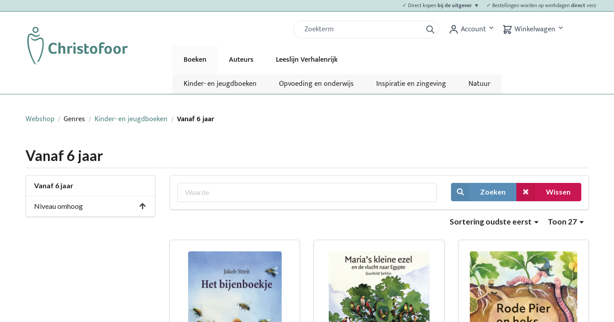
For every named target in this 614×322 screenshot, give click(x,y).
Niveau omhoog (90, 206)
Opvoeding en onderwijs (316, 84)
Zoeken (478, 192)
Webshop (40, 119)
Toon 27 (566, 221)
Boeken (195, 60)
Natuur (479, 84)
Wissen (543, 192)
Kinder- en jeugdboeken (220, 84)
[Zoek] (361, 29)
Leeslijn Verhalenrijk (307, 60)
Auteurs (241, 60)
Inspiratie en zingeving (411, 84)
